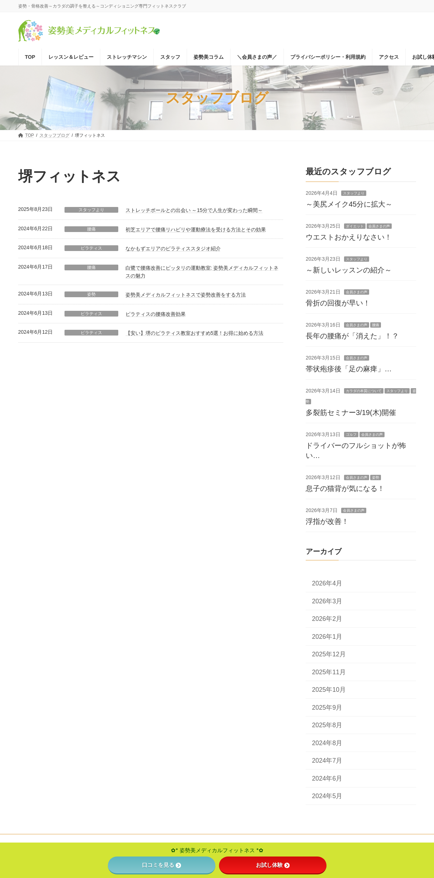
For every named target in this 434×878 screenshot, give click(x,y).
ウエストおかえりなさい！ (349, 237)
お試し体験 (273, 865)
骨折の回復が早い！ (338, 303)
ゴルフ (350, 434)
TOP (29, 840)
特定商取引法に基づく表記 (74, 840)
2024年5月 (327, 796)
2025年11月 (328, 672)
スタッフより (91, 209)
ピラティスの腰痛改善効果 (155, 314)
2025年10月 (328, 689)
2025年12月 (328, 654)
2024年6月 (327, 778)
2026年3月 (327, 601)
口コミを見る (161, 865)
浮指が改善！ (327, 521)
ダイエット (354, 226)
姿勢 (91, 294)
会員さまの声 (379, 226)
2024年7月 (327, 760)
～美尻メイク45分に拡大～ (349, 204)
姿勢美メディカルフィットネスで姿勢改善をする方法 (185, 295)
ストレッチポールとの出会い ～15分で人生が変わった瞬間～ (194, 210)
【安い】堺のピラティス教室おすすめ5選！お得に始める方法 (194, 333)
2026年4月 (327, 583)
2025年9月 (327, 707)
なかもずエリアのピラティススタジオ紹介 (173, 248)
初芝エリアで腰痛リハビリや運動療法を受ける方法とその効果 (195, 229)
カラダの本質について (363, 391)
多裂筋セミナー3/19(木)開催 (351, 412)
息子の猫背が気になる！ (345, 488)
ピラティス (91, 248)
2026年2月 (327, 618)
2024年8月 (327, 743)
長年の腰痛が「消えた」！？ (352, 336)
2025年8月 (327, 725)
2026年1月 (327, 636)
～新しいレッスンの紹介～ (349, 270)
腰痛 (91, 229)
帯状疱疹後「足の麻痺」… (349, 369)
